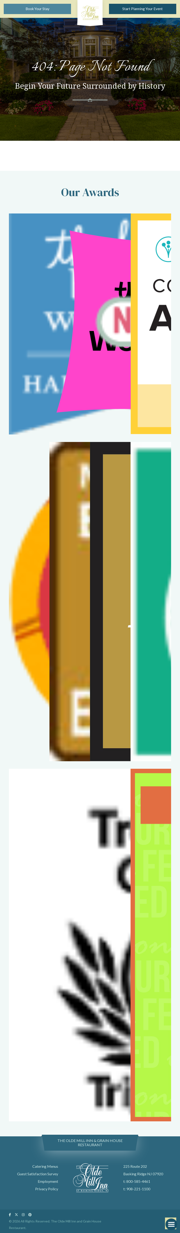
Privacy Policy (46, 1189)
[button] (171, 1224)
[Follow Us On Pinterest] (30, 1215)
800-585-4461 (138, 1181)
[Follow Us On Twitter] (16, 1215)
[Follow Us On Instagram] (23, 1215)
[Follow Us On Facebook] (10, 1215)
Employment (48, 1181)
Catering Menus (45, 1166)
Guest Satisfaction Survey (37, 1174)
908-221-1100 (138, 1189)
